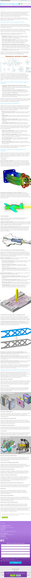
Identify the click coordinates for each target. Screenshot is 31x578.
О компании (12, 6)
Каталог (2, 6)
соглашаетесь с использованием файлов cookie (18, 573)
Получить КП (5, 517)
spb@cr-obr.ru (15, 4)
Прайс (14, 6)
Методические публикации (6, 8)
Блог (20, 6)
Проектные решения (8, 6)
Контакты (23, 6)
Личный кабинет (27, 3)
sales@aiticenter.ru (3, 536)
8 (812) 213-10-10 (8, 3)
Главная (1, 8)
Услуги (4, 6)
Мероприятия (17, 6)
